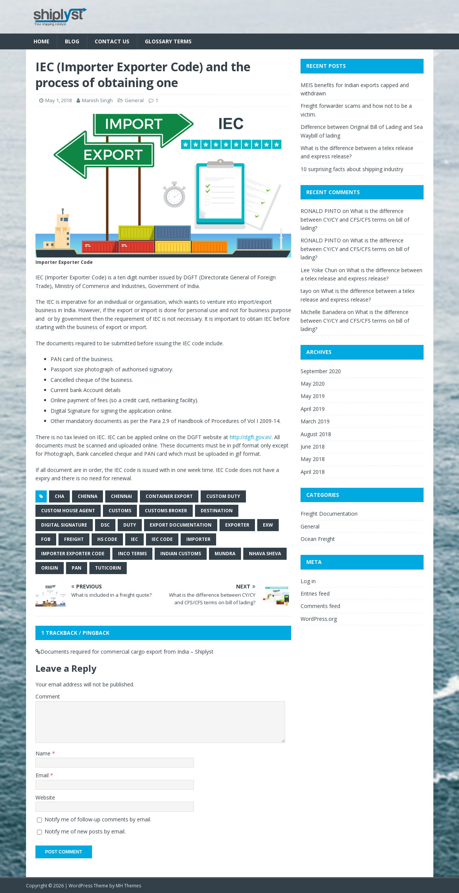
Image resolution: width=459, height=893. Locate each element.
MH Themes (128, 885)
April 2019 (313, 408)
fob (46, 539)
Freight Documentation (329, 513)
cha (59, 496)
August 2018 (316, 434)
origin (49, 568)
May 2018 (313, 459)
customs (120, 510)
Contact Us (112, 41)
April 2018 (313, 471)
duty (129, 525)
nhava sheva (265, 553)
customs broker (166, 510)
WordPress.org (319, 618)
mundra (225, 553)
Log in (308, 581)
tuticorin (108, 568)
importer (198, 539)
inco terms (132, 553)
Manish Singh (97, 100)
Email (42, 775)
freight (74, 539)
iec (134, 539)
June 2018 (313, 446)
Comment (47, 696)
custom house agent (68, 510)
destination (217, 510)
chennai (121, 496)
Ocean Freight (318, 538)
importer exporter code (72, 553)
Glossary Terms (168, 41)
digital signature (64, 525)
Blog (72, 41)
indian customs (180, 553)
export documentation (181, 525)
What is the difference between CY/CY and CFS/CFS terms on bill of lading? (355, 219)
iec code (162, 539)
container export (169, 496)
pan (76, 568)
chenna (87, 496)
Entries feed (315, 593)
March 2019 (315, 421)
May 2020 (313, 383)
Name (43, 753)
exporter (237, 525)
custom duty (223, 496)
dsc (105, 525)
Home (41, 41)
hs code (107, 539)
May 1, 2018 (58, 100)
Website (45, 797)
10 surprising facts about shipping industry (352, 169)
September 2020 (321, 371)
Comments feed (320, 606)
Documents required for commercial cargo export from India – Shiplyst (126, 651)
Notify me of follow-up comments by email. (98, 819)
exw (268, 525)
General (134, 100)
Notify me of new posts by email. (85, 831)
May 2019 (313, 396)
